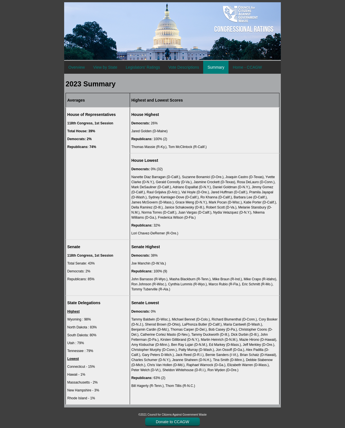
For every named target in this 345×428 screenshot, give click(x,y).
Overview (76, 67)
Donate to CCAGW (172, 422)
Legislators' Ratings (143, 67)
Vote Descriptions (183, 67)
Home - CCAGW (247, 67)
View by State (105, 67)
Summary (215, 67)
